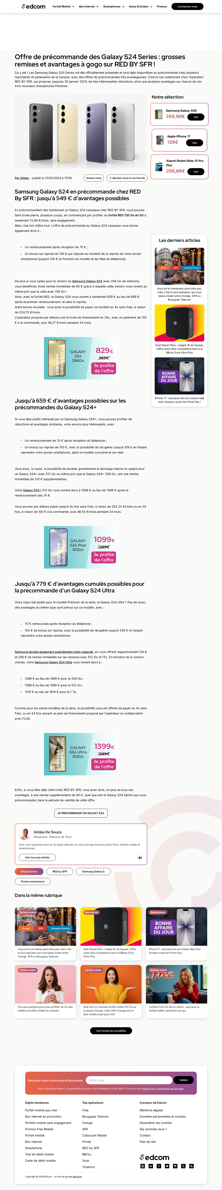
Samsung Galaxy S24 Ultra (53, 662)
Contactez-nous (187, 6)
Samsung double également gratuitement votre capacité (54, 652)
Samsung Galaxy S (93, 871)
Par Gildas (22, 178)
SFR (85, 1129)
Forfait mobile (34, 1135)
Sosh (85, 1160)
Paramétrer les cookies (156, 1123)
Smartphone (33, 1148)
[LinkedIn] (140, 857)
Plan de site (148, 1142)
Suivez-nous (93, 178)
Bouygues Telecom (95, 1116)
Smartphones (29, 871)
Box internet (33, 1142)
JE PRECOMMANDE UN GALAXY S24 (81, 813)
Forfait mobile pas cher (41, 1110)
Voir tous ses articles (37, 857)
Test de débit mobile (39, 1154)
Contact (145, 1135)
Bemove (77, 1176)
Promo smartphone (32, 881)
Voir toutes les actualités (111, 1030)
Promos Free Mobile (39, 1129)
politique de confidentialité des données (163, 1088)
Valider (183, 1080)
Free (85, 1110)
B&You (86, 1154)
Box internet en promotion (43, 1116)
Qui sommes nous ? (153, 1129)
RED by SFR (60, 871)
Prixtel (86, 1142)
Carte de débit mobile (40, 1160)
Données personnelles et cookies (163, 1116)
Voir (196, 117)
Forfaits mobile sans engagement (48, 1123)
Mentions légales (151, 1110)
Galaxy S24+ (32, 490)
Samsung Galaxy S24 (87, 281)
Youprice (88, 1167)
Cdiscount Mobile (94, 1135)
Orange (87, 1123)
